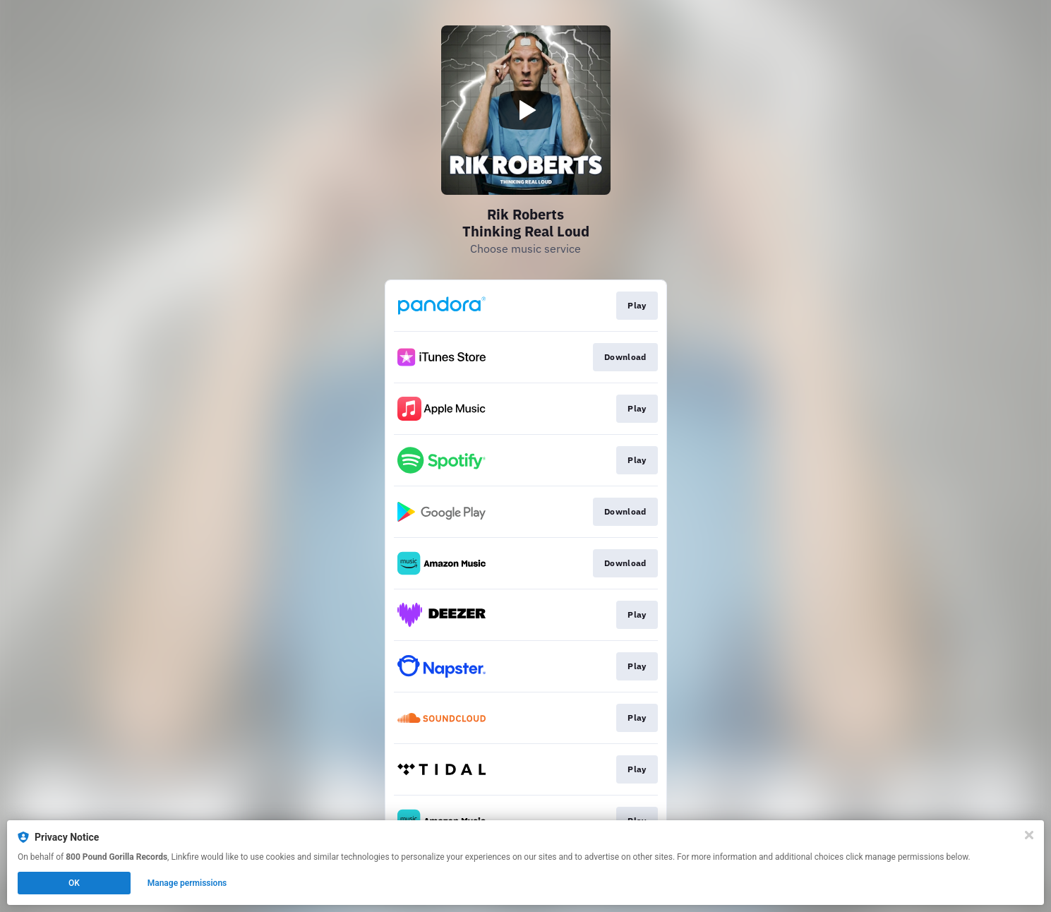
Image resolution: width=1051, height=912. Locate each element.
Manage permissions (187, 883)
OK (74, 883)
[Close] (1029, 835)
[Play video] (526, 110)
